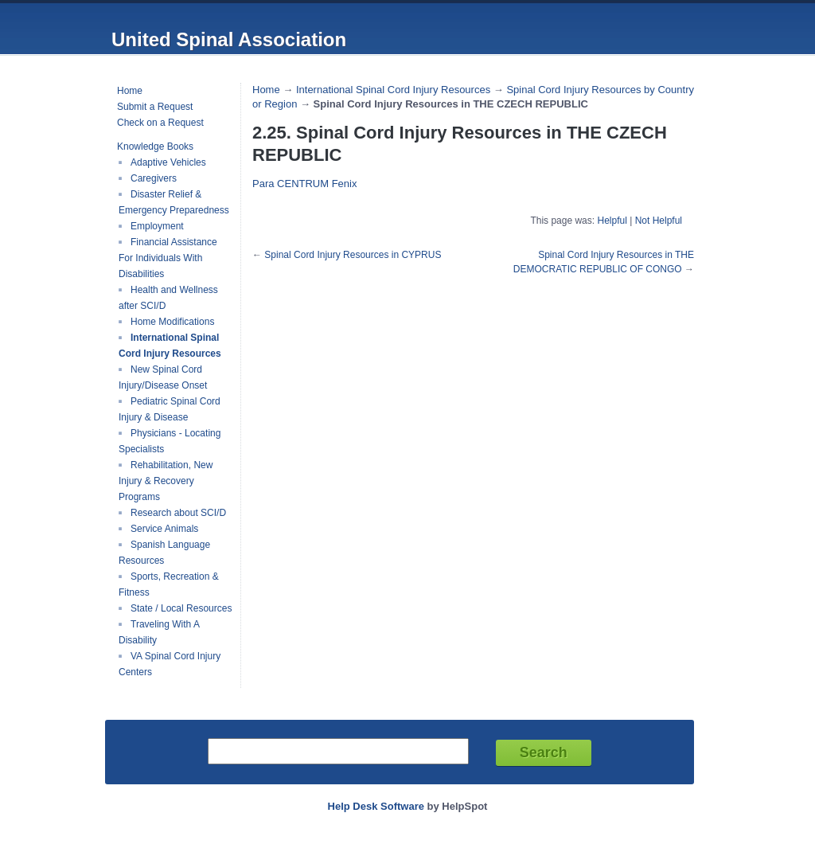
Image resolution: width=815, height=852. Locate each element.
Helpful (611, 220)
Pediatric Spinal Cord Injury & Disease (169, 409)
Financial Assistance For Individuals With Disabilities (168, 257)
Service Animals (164, 528)
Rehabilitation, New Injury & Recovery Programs (166, 480)
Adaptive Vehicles (168, 162)
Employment (157, 226)
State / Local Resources (181, 608)
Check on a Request (160, 122)
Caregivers (154, 178)
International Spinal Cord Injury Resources (170, 345)
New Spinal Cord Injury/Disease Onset (163, 377)
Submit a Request (155, 106)
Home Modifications (172, 321)
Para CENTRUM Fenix (304, 184)
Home (129, 90)
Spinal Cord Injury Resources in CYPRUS (352, 254)
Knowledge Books (155, 146)
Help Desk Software (376, 806)
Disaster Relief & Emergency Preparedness (174, 202)
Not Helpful (658, 220)
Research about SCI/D (178, 512)
